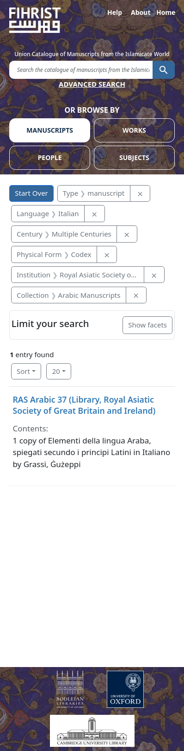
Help (114, 12)
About (140, 12)
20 (56, 371)
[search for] (81, 69)
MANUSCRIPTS (49, 130)
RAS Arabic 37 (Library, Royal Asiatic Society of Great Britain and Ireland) (84, 405)
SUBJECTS (134, 157)
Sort (23, 371)
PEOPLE (50, 157)
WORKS (134, 130)
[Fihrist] (92, 20)
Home (165, 12)
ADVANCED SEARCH (92, 84)
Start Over (31, 193)
